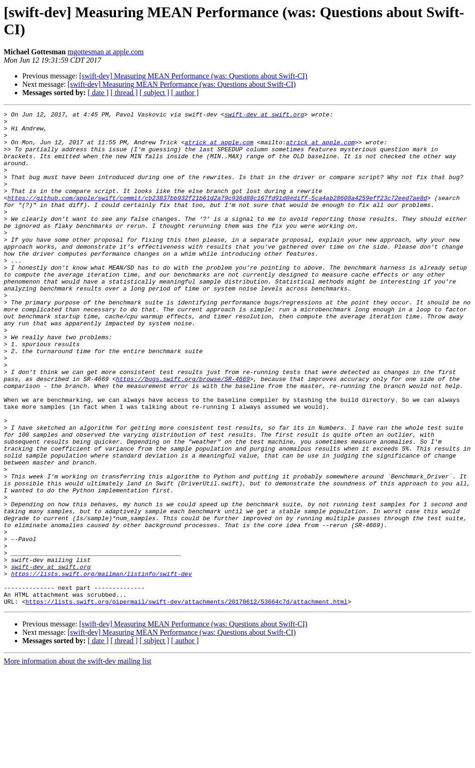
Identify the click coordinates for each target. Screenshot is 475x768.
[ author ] (185, 93)
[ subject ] (154, 93)
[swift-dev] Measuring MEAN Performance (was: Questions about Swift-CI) (193, 76)
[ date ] (98, 93)
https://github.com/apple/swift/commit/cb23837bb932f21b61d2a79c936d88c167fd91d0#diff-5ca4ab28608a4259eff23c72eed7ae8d (217, 216)
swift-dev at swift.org (264, 115)
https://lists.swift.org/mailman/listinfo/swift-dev (101, 667)
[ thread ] (124, 93)
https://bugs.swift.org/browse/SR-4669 (183, 433)
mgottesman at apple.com (106, 52)
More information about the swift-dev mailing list (77, 760)
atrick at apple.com (219, 149)
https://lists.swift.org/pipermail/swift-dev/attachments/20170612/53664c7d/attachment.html (186, 700)
